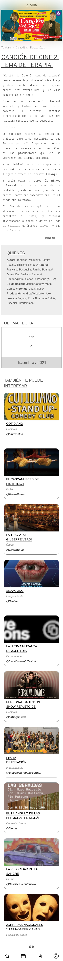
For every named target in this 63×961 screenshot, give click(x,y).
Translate (51, 237)
